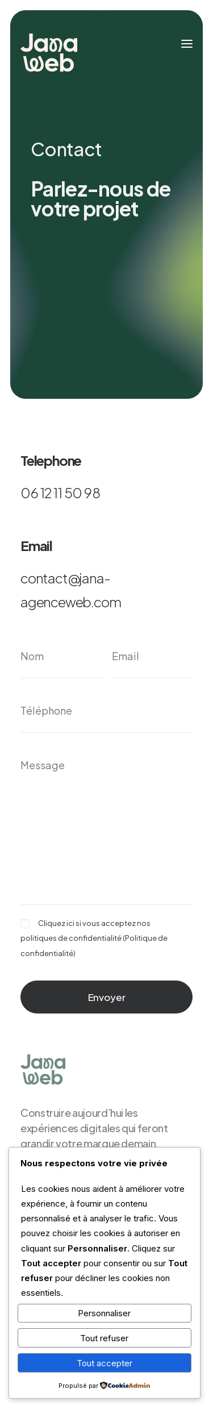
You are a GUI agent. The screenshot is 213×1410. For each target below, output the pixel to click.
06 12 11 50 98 (60, 492)
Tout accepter (104, 1363)
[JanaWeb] (48, 53)
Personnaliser (104, 1313)
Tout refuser (104, 1338)
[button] (187, 43)
